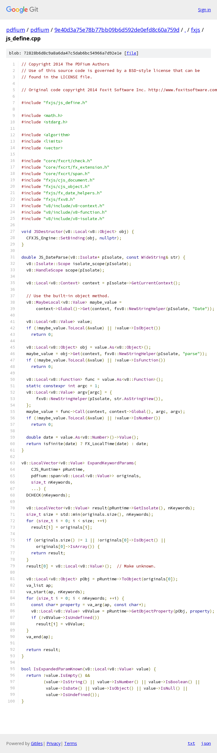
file (131, 53)
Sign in (204, 10)
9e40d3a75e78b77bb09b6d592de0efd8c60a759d (116, 29)
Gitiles (37, 743)
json (206, 743)
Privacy (53, 743)
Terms (70, 743)
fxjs (195, 29)
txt (191, 743)
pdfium (15, 29)
